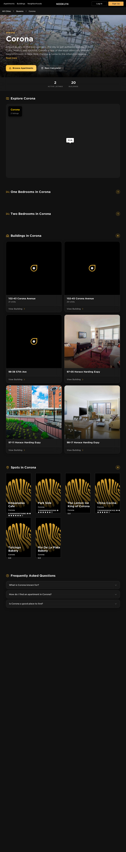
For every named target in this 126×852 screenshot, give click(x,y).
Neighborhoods (35, 4)
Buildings (21, 4)
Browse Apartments (21, 68)
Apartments (9, 4)
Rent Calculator (51, 68)
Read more (11, 58)
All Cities (6, 11)
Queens (19, 11)
